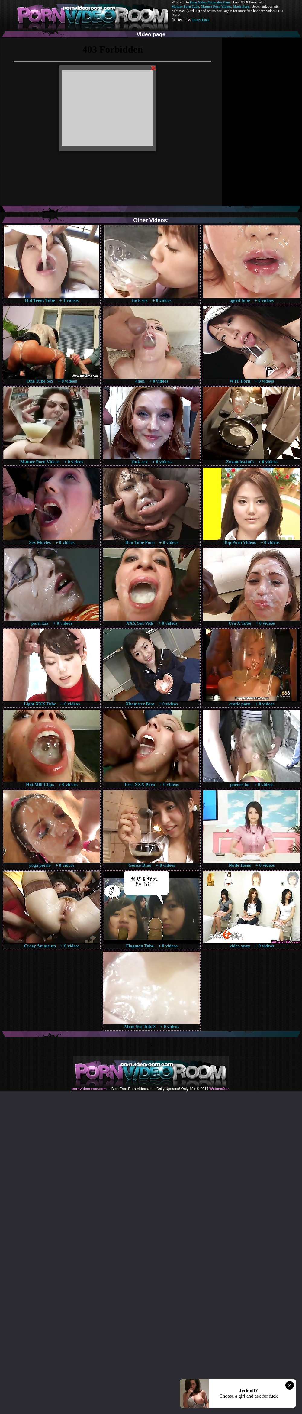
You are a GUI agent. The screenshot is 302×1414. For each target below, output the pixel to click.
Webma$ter (219, 1089)
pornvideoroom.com (89, 1089)
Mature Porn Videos (216, 6)
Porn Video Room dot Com (210, 2)
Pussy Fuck (200, 19)
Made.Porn (241, 6)
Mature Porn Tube (185, 6)
